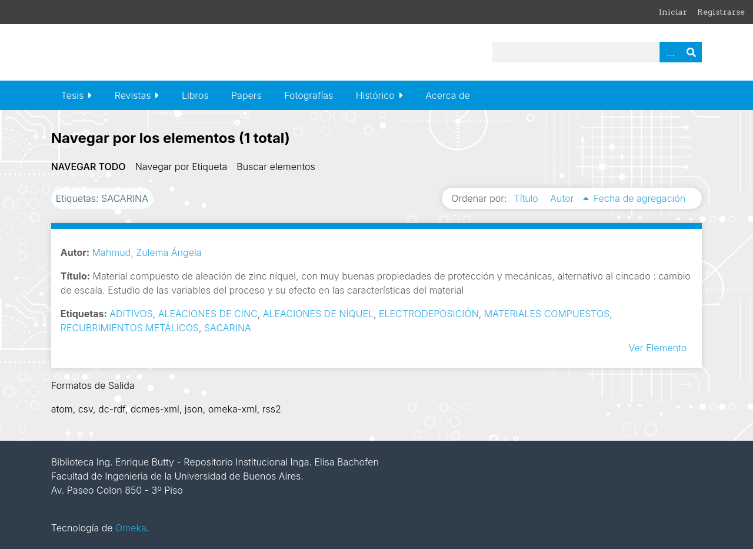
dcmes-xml (155, 409)
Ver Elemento (657, 348)
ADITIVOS (130, 314)
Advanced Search (670, 52)
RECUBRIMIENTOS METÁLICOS (130, 328)
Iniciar (673, 11)
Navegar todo (88, 166)
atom (62, 409)
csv (85, 409)
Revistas (133, 95)
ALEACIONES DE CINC (208, 314)
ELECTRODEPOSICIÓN (429, 314)
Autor (563, 198)
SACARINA (227, 328)
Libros (195, 95)
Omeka (130, 528)
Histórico (375, 95)
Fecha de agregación (639, 198)
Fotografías (308, 95)
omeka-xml (232, 409)
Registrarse (721, 11)
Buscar (691, 52)
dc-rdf (111, 409)
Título (527, 198)
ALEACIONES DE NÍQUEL (318, 314)
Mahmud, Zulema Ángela (147, 252)
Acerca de (447, 95)
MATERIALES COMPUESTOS (546, 314)
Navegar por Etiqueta (181, 166)
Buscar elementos (275, 166)
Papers (246, 95)
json (194, 409)
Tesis (72, 95)
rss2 (271, 409)
